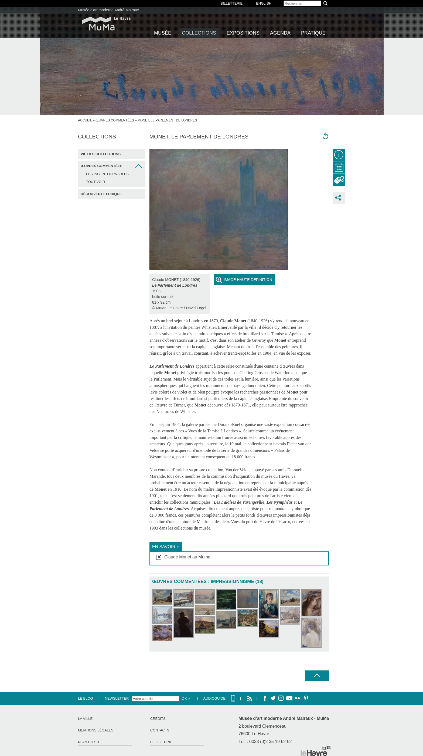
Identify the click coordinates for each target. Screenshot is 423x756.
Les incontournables (107, 174)
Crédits (158, 719)
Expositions (243, 33)
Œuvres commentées (114, 120)
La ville (85, 719)
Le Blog (85, 698)
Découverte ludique (101, 194)
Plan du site (90, 742)
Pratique (313, 33)
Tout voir (95, 182)
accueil (85, 120)
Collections (199, 33)
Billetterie (161, 742)
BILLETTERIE (232, 3)
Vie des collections (101, 154)
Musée (162, 33)
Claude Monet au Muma (187, 557)
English (263, 3)
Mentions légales (95, 730)
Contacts (159, 730)
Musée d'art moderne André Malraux (108, 10)
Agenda (280, 33)
